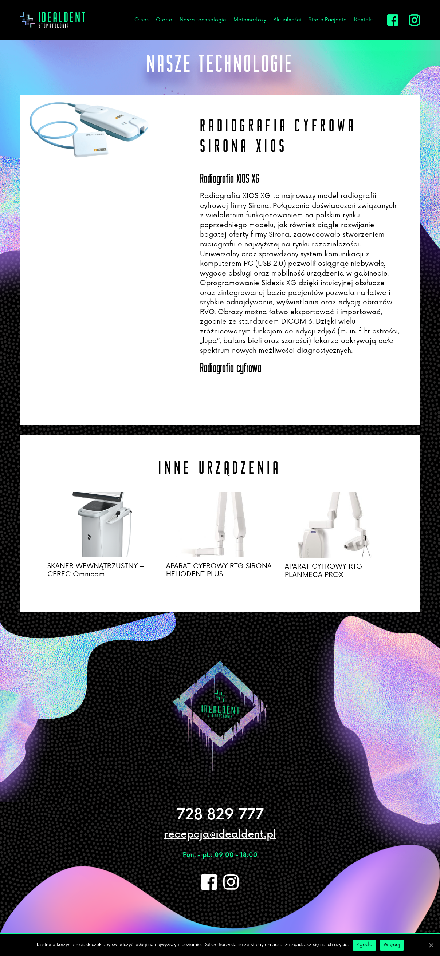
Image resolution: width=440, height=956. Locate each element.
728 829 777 (220, 815)
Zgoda (364, 945)
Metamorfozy (249, 20)
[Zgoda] (431, 945)
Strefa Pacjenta (328, 20)
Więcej (392, 945)
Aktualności (287, 20)
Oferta (164, 20)
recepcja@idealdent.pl (220, 835)
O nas (141, 20)
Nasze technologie (203, 20)
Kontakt (363, 20)
